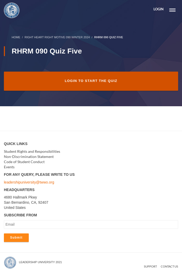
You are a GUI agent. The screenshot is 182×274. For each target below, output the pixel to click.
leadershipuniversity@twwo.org (29, 182)
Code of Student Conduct (24, 161)
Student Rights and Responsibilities (32, 151)
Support (150, 266)
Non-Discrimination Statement (29, 156)
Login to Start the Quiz (91, 81)
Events (9, 167)
